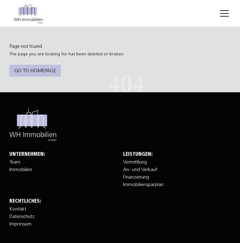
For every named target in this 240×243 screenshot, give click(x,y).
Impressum (20, 223)
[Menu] (224, 13)
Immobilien (20, 169)
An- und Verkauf (140, 169)
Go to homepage (35, 70)
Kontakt (17, 208)
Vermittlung (135, 162)
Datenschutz (22, 216)
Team (14, 162)
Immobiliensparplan (143, 184)
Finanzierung (136, 177)
